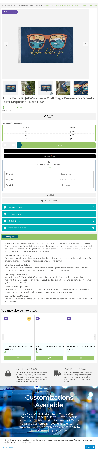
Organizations (13, 5)
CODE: (4, 111)
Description (10, 236)
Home (3, 5)
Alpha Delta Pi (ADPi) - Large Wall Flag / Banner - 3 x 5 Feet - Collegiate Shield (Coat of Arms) (81, 346)
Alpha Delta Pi (35, 5)
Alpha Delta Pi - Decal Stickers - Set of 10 (18, 346)
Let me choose (7, 447)
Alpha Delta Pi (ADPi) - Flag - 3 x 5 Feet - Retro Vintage (50, 346)
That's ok (90, 447)
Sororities (24, 5)
